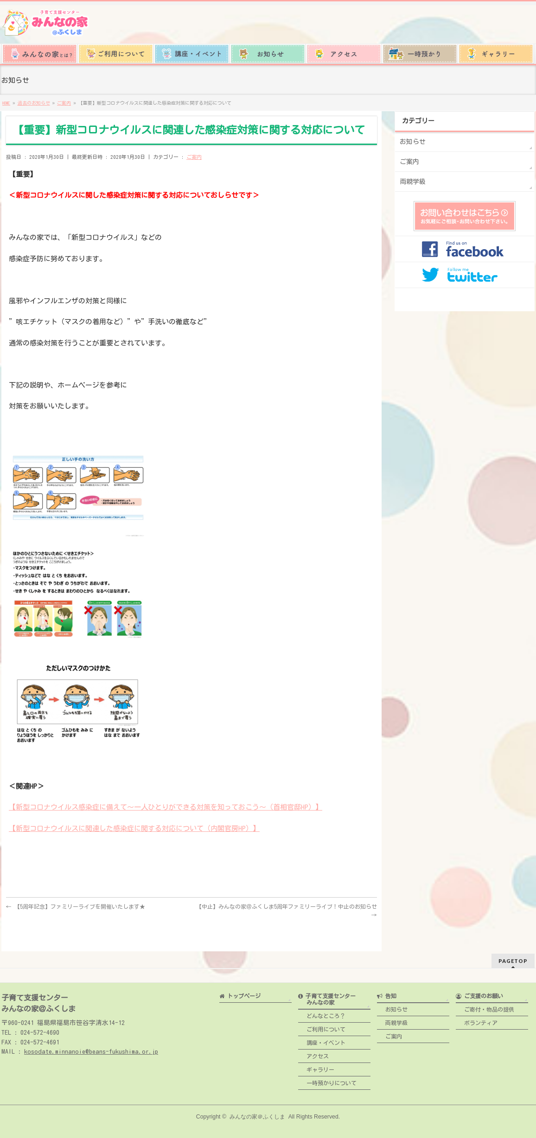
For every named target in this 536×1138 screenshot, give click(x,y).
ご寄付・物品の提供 (485, 1007)
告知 (386, 994)
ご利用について (321, 1027)
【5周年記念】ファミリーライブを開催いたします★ (75, 906)
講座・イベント (321, 1040)
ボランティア (477, 1020)
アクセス (313, 1053)
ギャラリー (316, 1067)
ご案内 (194, 156)
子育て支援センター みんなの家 (327, 997)
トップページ (240, 994)
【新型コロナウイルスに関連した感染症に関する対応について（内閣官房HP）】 (134, 828)
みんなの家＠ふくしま (257, 1114)
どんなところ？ (321, 1013)
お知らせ (413, 141)
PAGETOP (513, 959)
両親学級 (413, 181)
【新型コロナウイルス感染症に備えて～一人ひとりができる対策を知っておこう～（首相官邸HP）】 (165, 807)
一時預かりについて (327, 1080)
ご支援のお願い (479, 994)
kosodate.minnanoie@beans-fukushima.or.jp (91, 1049)
